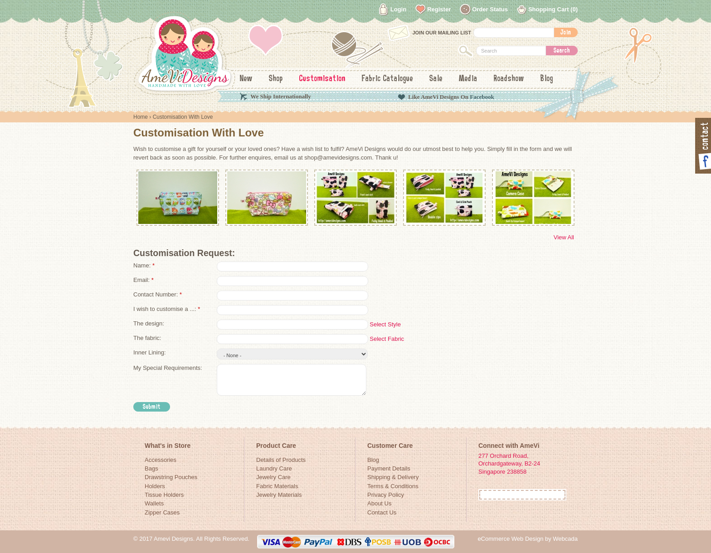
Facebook (482, 96)
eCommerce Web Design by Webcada (527, 538)
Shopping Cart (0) (553, 9)
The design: (148, 323)
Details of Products (281, 459)
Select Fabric (387, 338)
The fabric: (147, 338)
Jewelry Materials (279, 494)
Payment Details (388, 468)
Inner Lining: (149, 352)
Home (140, 117)
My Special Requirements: (167, 367)
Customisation (322, 79)
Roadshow (509, 79)
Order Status (490, 9)
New (246, 79)
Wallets (154, 503)
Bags (151, 468)
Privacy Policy (385, 494)
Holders (155, 486)
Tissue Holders (164, 494)
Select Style (385, 324)
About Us (379, 503)
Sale (436, 79)
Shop (276, 79)
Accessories (160, 459)
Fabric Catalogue (387, 79)
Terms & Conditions (393, 486)
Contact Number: (157, 294)
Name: (144, 265)
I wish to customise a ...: (166, 309)
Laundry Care (274, 468)
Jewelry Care (273, 477)
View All (564, 237)
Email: (143, 279)
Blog (547, 79)
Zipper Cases (162, 512)
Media (468, 79)
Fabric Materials (277, 486)
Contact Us (381, 512)
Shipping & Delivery (393, 477)
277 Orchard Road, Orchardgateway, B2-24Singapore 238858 (509, 463)
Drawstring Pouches (171, 477)
